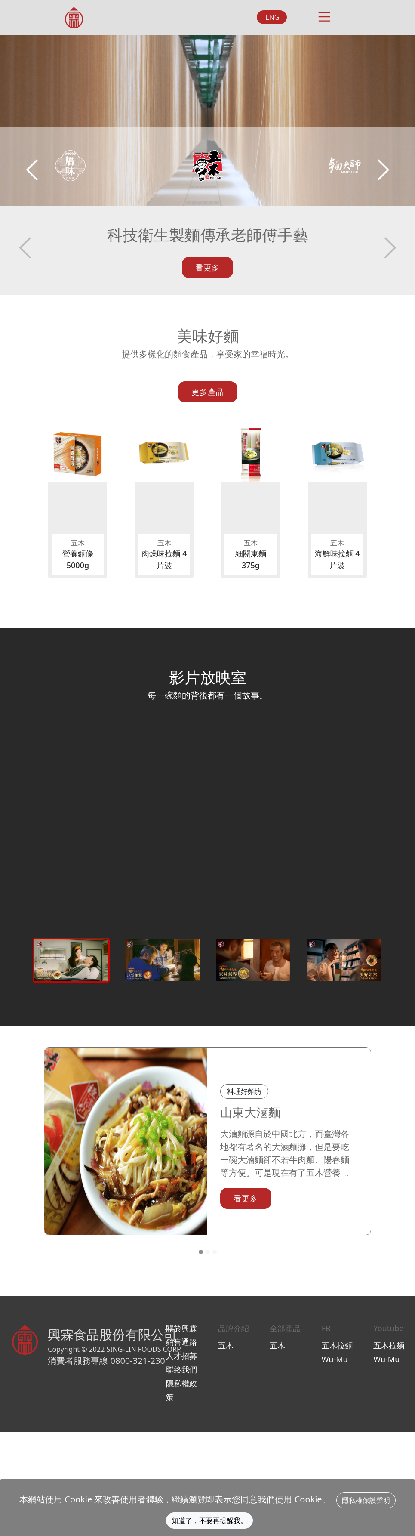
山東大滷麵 (250, 1112)
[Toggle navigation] (323, 15)
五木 (277, 1345)
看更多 (207, 267)
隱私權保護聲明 (366, 1500)
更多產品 (207, 391)
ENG (272, 17)
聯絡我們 (181, 1369)
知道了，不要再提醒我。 (209, 1520)
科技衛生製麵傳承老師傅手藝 (207, 234)
